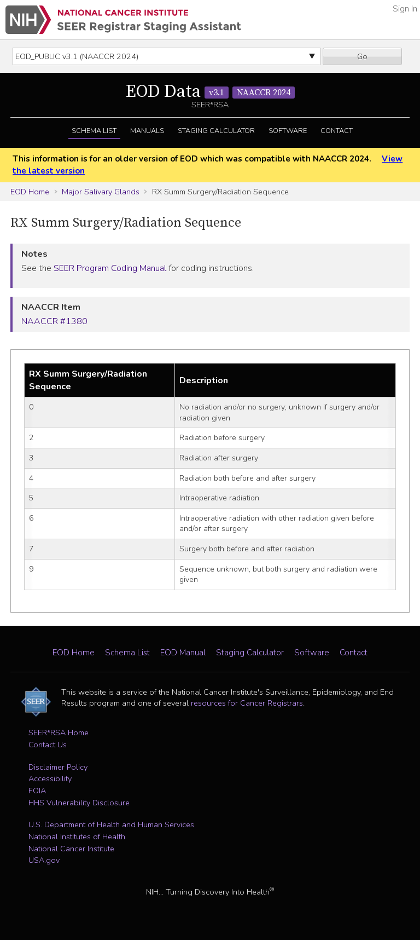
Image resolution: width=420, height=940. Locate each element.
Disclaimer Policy (58, 767)
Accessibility (50, 778)
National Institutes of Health (76, 836)
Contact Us (47, 744)
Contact (336, 131)
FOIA (37, 790)
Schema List (94, 131)
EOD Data (210, 92)
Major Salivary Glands (100, 191)
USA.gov (44, 860)
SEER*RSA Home (58, 732)
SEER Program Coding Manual (110, 268)
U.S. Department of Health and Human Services (111, 824)
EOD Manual (183, 652)
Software (288, 131)
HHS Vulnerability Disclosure (79, 802)
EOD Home (29, 191)
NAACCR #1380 (54, 321)
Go (362, 56)
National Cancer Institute (71, 848)
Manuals (147, 131)
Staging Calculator (216, 131)
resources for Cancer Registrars (247, 702)
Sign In (405, 9)
